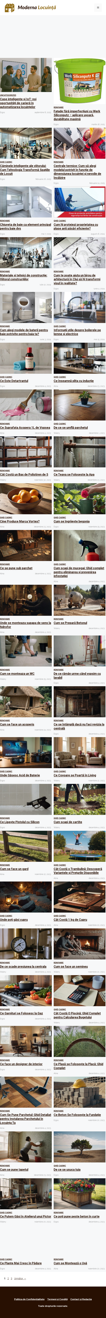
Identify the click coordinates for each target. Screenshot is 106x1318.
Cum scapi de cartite (68, 822)
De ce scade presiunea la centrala (23, 966)
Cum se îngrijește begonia (72, 521)
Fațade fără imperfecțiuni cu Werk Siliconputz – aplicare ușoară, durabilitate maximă (77, 115)
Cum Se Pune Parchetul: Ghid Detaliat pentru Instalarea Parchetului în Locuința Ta (25, 1118)
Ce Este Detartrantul (14, 381)
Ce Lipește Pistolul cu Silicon (19, 822)
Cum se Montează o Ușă (70, 1263)
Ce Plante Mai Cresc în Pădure (21, 1263)
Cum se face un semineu (71, 966)
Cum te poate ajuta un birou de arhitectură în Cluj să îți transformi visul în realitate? (77, 279)
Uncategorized (8, 95)
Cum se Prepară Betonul (70, 623)
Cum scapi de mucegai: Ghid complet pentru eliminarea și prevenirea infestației (79, 572)
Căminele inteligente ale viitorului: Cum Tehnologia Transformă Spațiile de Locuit (25, 169)
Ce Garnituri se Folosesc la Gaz (21, 1013)
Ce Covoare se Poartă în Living (75, 775)
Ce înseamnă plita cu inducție (74, 381)
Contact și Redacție (81, 1299)
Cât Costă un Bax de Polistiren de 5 (24, 474)
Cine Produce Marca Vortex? (20, 521)
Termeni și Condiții (57, 1299)
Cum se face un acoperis (17, 724)
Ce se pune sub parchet (16, 568)
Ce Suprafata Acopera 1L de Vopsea (25, 427)
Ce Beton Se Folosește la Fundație (77, 1115)
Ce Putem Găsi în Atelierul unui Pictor (25, 1216)
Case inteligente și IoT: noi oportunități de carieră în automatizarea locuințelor (18, 103)
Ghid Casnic (6, 162)
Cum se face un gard (14, 869)
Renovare (58, 107)
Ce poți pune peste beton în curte (77, 1216)
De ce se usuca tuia (67, 1169)
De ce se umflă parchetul (71, 427)
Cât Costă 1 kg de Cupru (70, 919)
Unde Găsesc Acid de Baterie (20, 775)
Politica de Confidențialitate (29, 1299)
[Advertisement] (53, 36)
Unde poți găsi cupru (14, 919)
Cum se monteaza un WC (17, 673)
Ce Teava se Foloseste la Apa (74, 474)
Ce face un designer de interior (21, 1064)
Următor (20, 1278)
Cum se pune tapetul (14, 1169)
